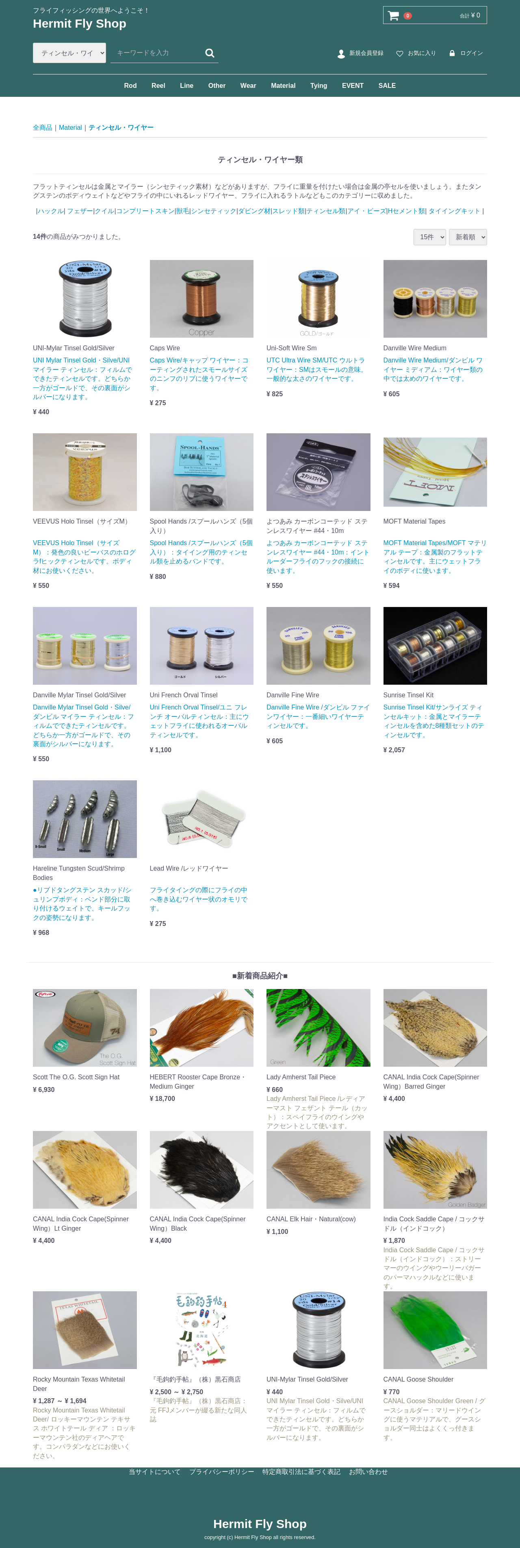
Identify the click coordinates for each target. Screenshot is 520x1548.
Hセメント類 (406, 210)
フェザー (79, 210)
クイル (104, 210)
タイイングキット (454, 210)
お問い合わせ (368, 1471)
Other (217, 85)
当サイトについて (155, 1471)
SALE (387, 85)
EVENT (353, 85)
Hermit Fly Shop (79, 23)
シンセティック (213, 210)
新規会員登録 (359, 53)
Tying (318, 85)
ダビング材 (254, 210)
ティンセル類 (325, 210)
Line (186, 85)
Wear (248, 85)
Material (283, 85)
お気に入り (415, 53)
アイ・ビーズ (366, 210)
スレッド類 (288, 210)
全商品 (42, 127)
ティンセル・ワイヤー (121, 127)
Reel (158, 85)
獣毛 (182, 210)
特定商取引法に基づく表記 (301, 1471)
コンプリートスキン (145, 210)
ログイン (464, 53)
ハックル (51, 210)
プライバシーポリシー (221, 1471)
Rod (130, 85)
